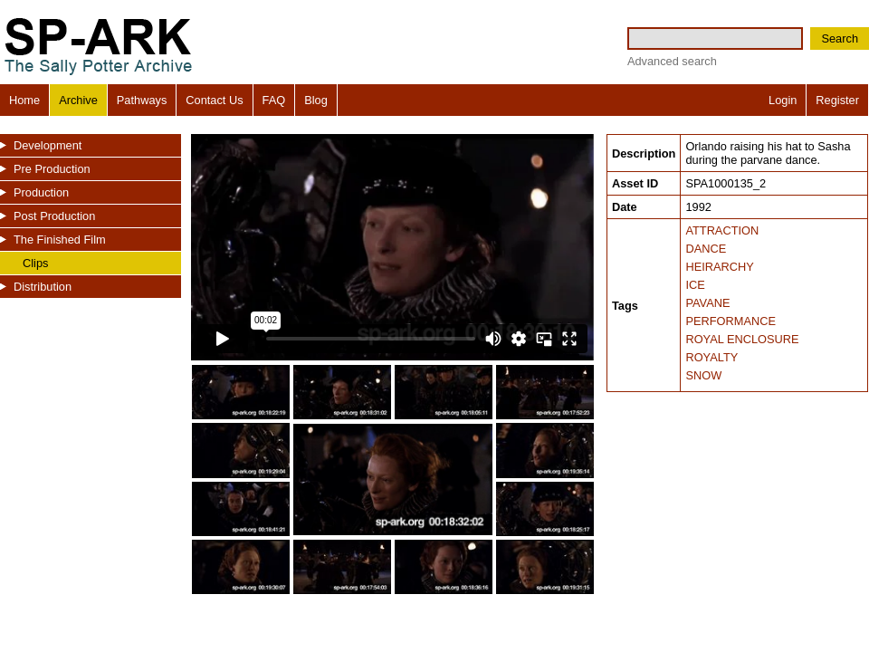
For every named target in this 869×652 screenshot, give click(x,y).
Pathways (142, 100)
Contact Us (214, 100)
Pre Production (52, 169)
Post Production (54, 216)
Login (783, 100)
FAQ (274, 100)
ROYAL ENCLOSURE (741, 339)
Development (47, 145)
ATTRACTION (722, 230)
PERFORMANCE (730, 321)
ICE (694, 285)
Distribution (43, 286)
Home (24, 100)
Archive (78, 100)
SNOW (703, 375)
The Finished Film (60, 239)
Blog (316, 100)
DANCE (705, 248)
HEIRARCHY (719, 266)
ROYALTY (711, 357)
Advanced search (672, 61)
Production (41, 192)
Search (839, 38)
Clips (35, 263)
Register (837, 100)
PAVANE (707, 303)
